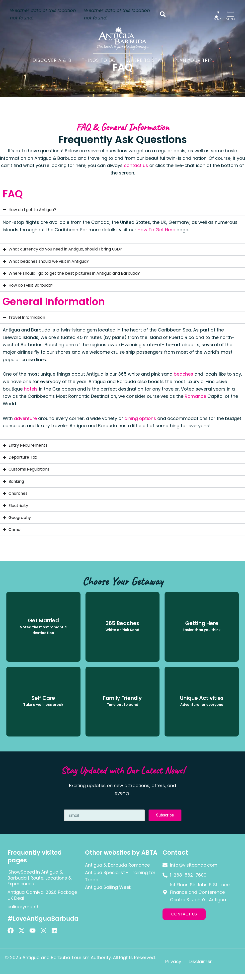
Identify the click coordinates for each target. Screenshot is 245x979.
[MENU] (230, 14)
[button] (162, 14)
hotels (31, 389)
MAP (217, 18)
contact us (136, 165)
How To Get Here (156, 230)
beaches (183, 374)
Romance (195, 396)
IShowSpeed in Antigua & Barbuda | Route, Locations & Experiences (39, 878)
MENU (230, 18)
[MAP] (217, 14)
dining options (140, 418)
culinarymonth (23, 906)
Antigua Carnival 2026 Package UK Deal (42, 895)
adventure (25, 418)
